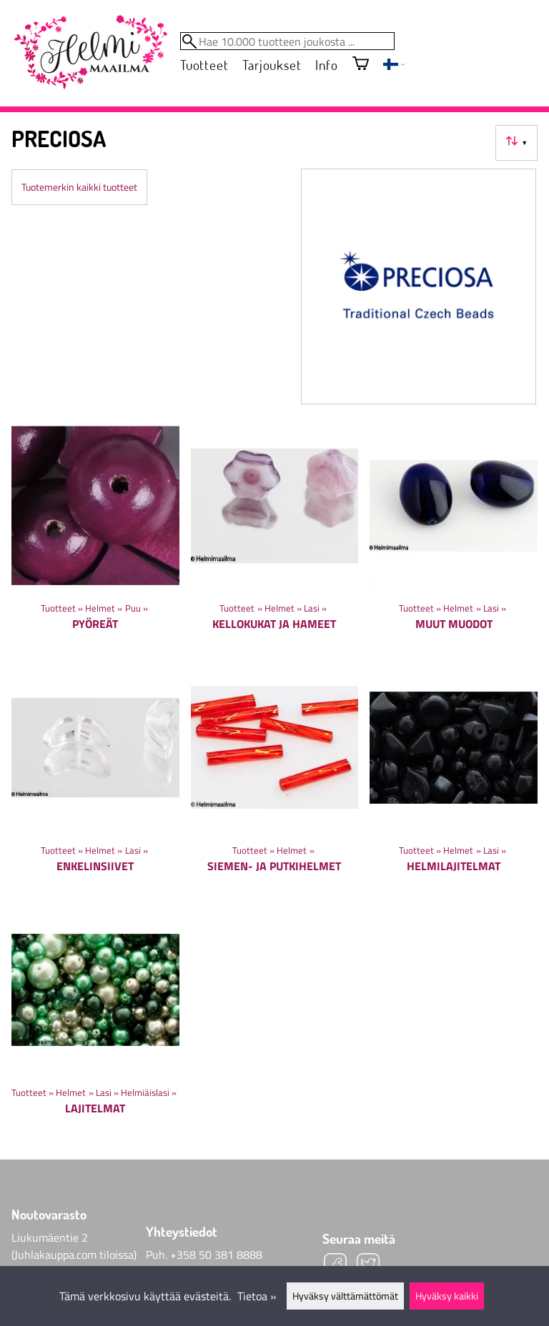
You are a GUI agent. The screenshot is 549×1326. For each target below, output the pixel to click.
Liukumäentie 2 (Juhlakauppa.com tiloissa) (74, 1246)
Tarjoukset (271, 65)
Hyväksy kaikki (446, 1296)
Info (326, 65)
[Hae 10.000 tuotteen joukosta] (287, 41)
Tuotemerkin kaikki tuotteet (79, 187)
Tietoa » (257, 1296)
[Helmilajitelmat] (454, 779)
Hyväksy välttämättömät (345, 1296)
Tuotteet (204, 65)
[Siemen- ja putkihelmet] (275, 779)
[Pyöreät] (95, 537)
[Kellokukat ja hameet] (275, 537)
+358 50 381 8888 (216, 1254)
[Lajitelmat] (95, 1021)
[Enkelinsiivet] (95, 779)
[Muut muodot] (454, 537)
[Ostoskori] (360, 65)
